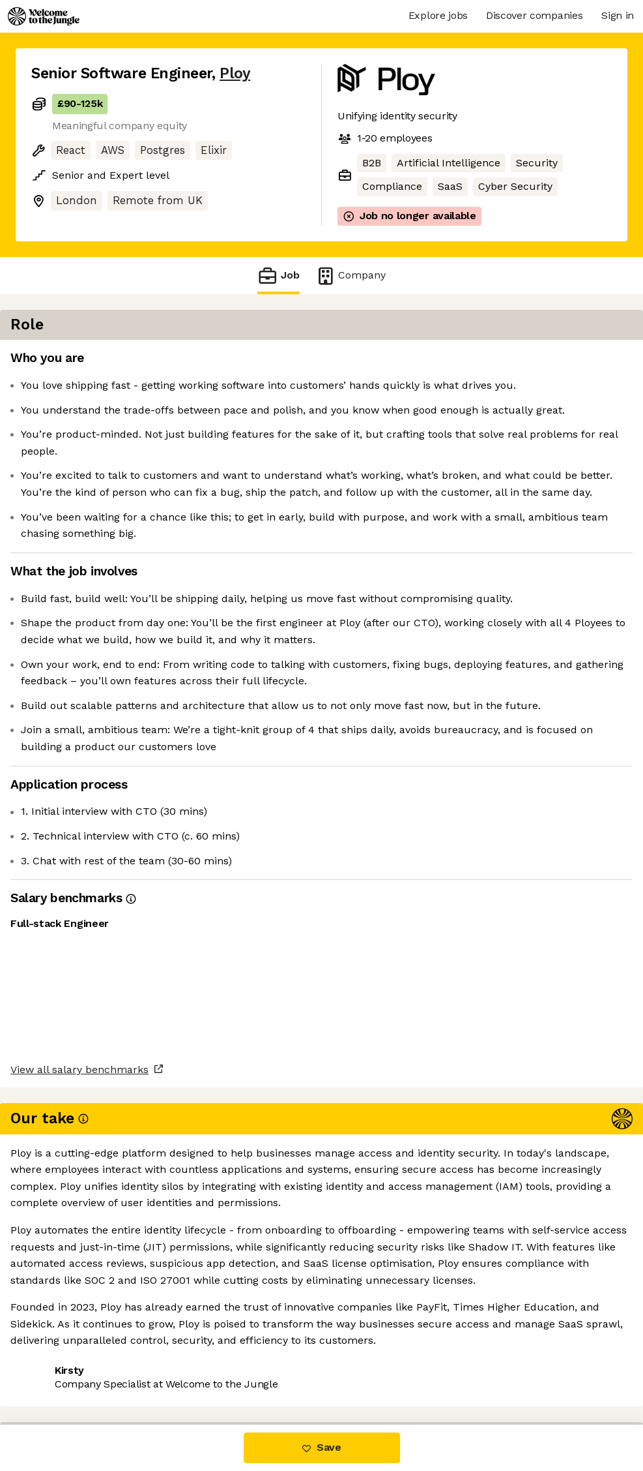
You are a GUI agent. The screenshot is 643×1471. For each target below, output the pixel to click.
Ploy (235, 73)
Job (278, 275)
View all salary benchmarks (95, 1320)
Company (350, 275)
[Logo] (43, 16)
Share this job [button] (67, 1369)
